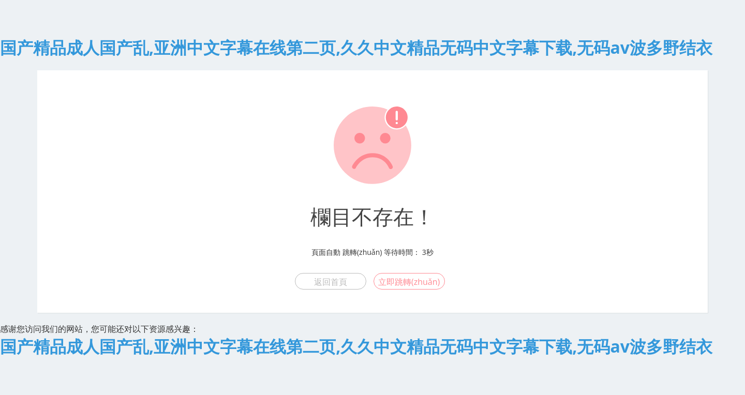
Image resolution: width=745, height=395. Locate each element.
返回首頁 (330, 281)
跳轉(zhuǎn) (362, 252)
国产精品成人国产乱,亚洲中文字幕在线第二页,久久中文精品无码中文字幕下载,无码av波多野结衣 (356, 47)
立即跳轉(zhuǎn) (409, 281)
